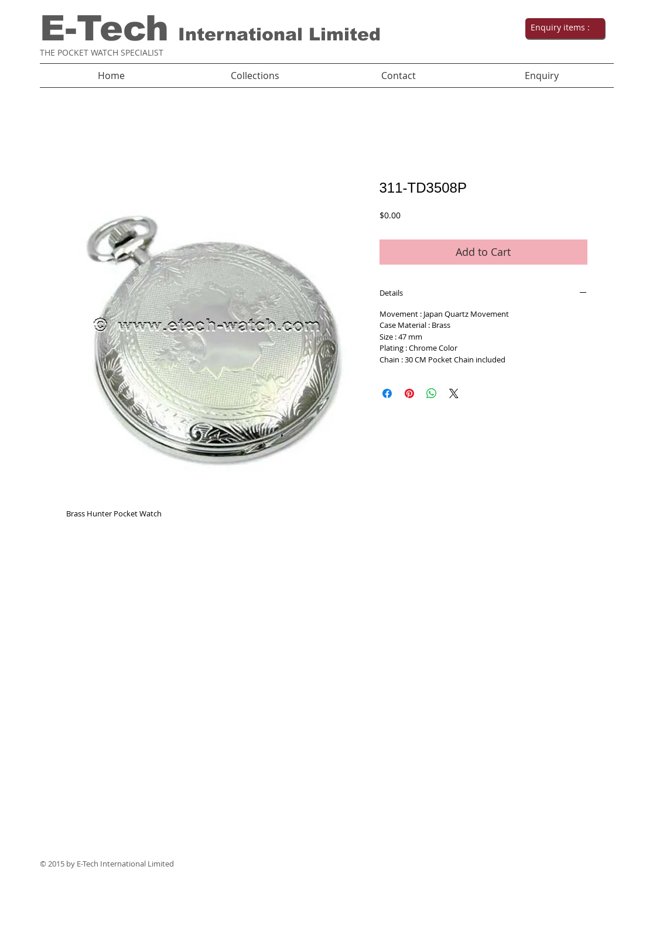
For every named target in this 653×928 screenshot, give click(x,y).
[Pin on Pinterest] (409, 393)
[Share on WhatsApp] (432, 393)
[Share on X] (454, 393)
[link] (564, 27)
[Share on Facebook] (387, 393)
